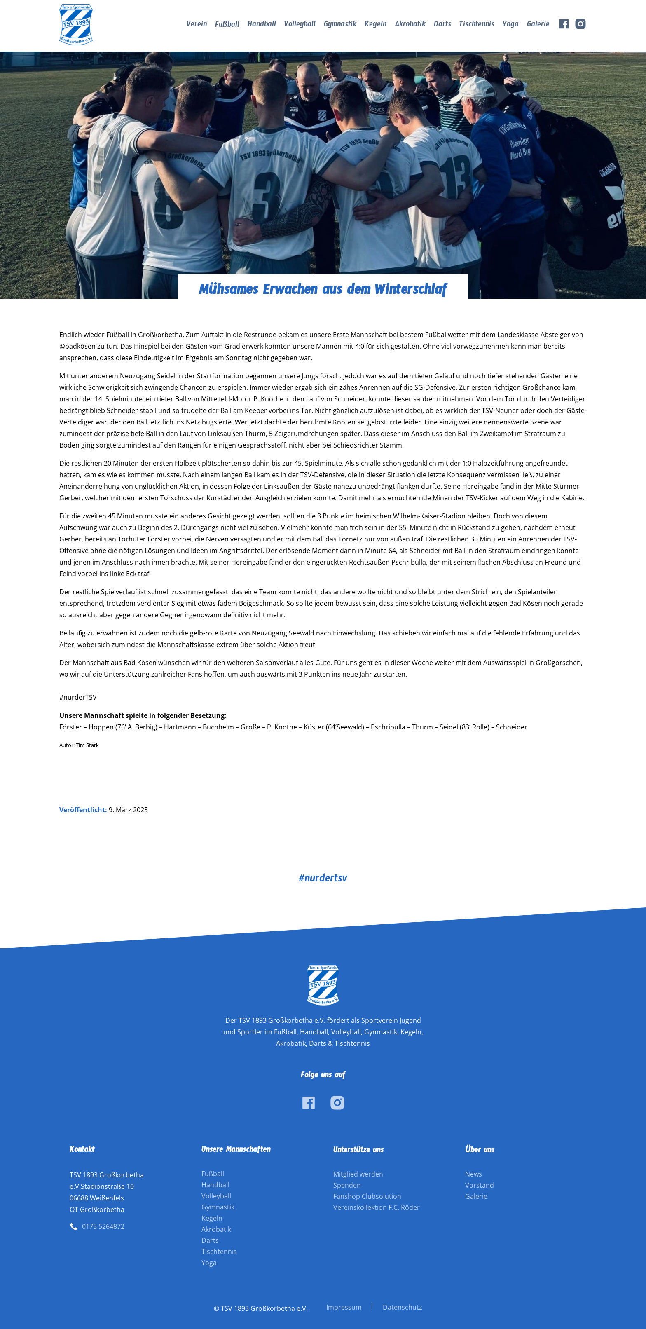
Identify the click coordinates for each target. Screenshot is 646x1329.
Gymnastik (340, 26)
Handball (262, 26)
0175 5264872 (103, 1226)
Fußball (227, 26)
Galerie (538, 26)
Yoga (511, 26)
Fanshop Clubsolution (367, 1196)
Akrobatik (410, 26)
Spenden (347, 1185)
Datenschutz (402, 1307)
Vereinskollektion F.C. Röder (376, 1207)
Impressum (344, 1307)
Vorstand (479, 1185)
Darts (442, 26)
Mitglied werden (358, 1174)
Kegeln (375, 26)
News (473, 1174)
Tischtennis (476, 26)
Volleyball (300, 26)
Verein (197, 26)
